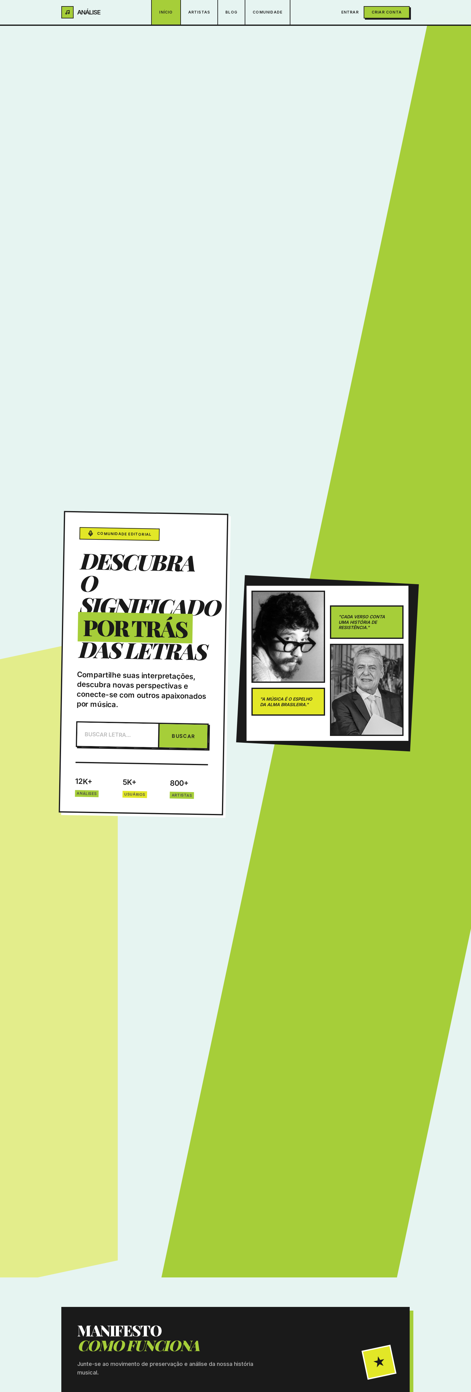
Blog (231, 12)
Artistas (199, 12)
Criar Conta (387, 12)
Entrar (350, 12)
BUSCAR (183, 736)
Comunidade (267, 12)
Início (166, 12)
